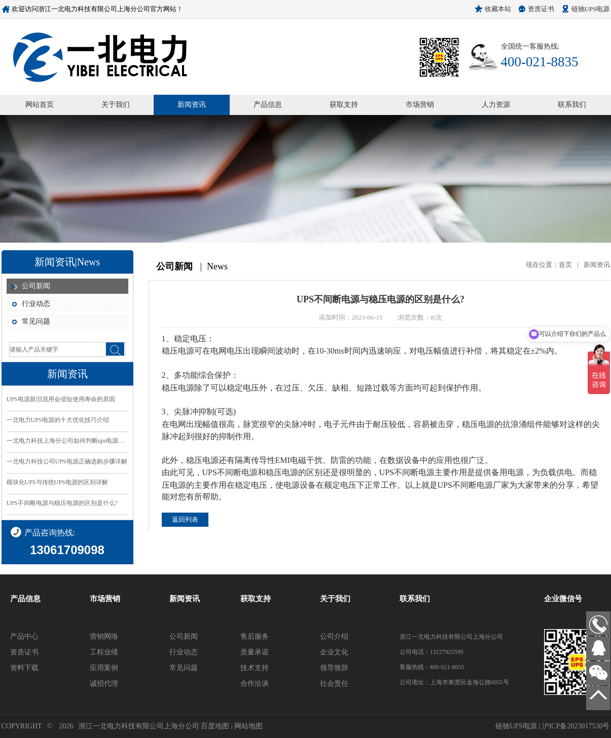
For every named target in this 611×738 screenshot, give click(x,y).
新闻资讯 (191, 104)
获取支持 (344, 104)
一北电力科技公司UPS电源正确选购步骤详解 (67, 461)
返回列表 (185, 519)
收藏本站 (498, 9)
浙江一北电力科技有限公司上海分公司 (139, 726)
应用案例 (104, 668)
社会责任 (334, 683)
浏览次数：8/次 (420, 317)
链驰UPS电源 (590, 9)
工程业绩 (104, 652)
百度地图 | (217, 726)
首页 (565, 264)
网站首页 (39, 104)
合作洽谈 (254, 683)
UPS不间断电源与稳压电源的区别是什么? (62, 503)
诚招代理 (104, 683)
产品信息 (268, 104)
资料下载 (24, 668)
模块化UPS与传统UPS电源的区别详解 (57, 482)
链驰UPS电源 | (518, 726)
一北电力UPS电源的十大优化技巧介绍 (58, 419)
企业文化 (334, 652)
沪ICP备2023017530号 (576, 726)
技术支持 (254, 668)
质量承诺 (254, 652)
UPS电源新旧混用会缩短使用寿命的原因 (61, 399)
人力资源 (496, 104)
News (217, 266)
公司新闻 (36, 286)
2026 (66, 726)
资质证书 (541, 9)
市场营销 (420, 104)
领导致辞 (334, 668)
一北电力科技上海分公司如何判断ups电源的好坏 (67, 440)
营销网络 (104, 636)
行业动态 (36, 303)
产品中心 (24, 636)
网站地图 (248, 726)
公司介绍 (334, 636)
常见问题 (36, 321)
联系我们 (572, 104)
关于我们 (115, 104)
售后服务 (254, 636)
